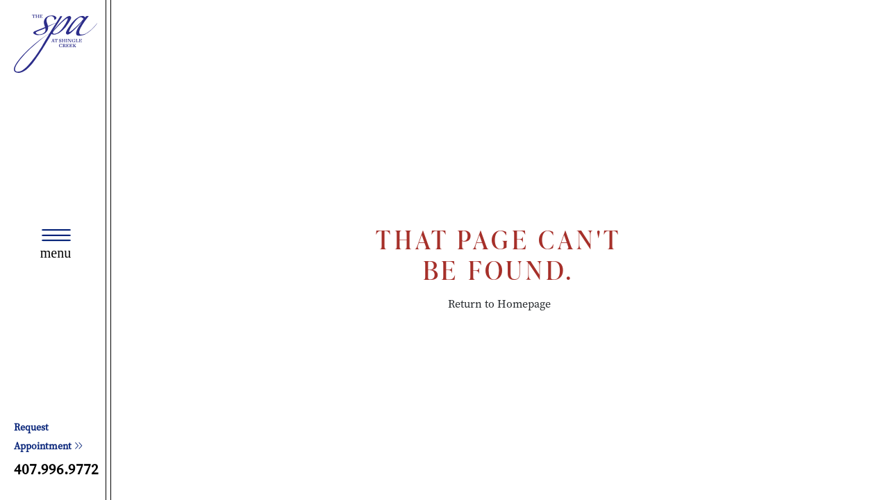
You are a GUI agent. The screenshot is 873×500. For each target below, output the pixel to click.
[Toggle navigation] (55, 244)
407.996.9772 (56, 469)
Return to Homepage (499, 304)
